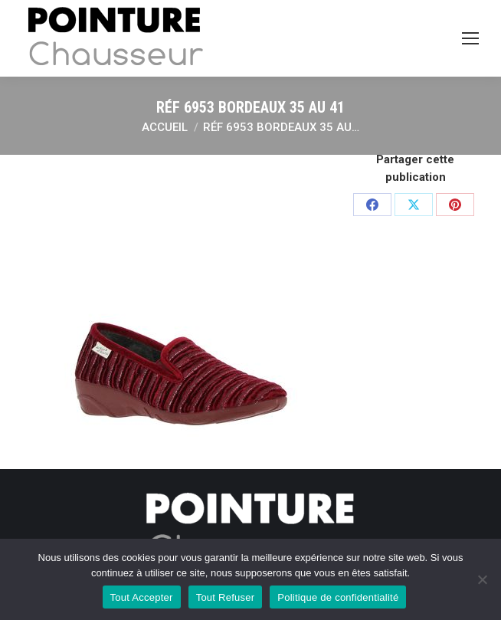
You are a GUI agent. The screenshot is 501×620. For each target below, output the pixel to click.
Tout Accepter (141, 597)
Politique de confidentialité (337, 597)
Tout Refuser (225, 597)
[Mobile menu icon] (470, 38)
